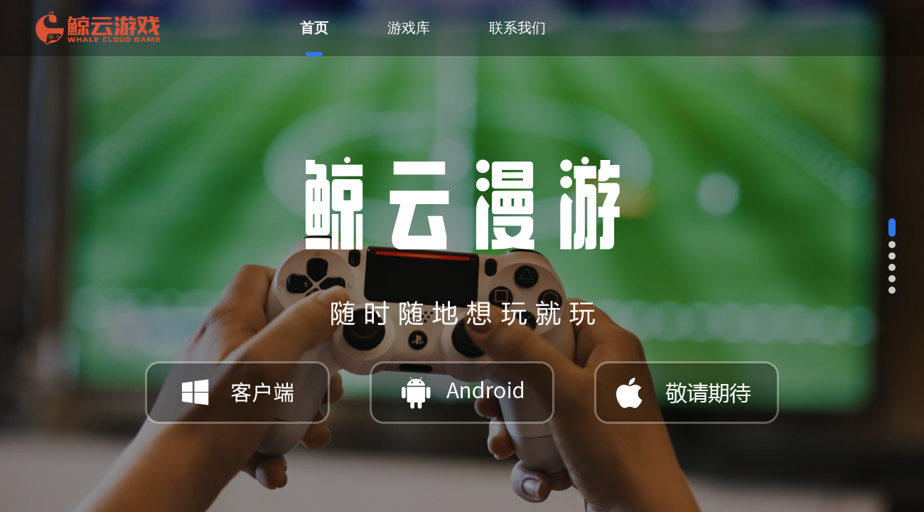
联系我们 (517, 28)
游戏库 (408, 28)
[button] (892, 227)
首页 (314, 38)
